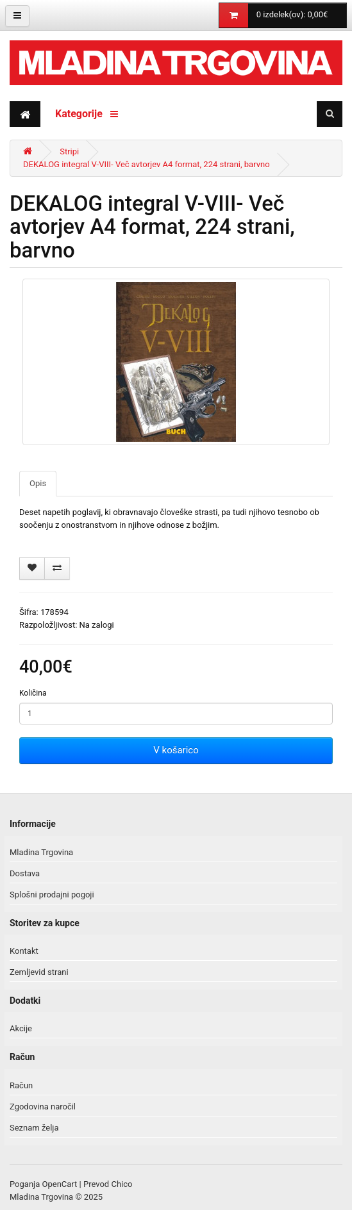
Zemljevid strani (39, 972)
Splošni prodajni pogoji (52, 894)
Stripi (69, 151)
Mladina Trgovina (41, 852)
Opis (37, 483)
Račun (21, 1085)
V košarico (175, 750)
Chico (121, 1184)
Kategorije (86, 114)
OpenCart (60, 1184)
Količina (32, 693)
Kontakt (24, 951)
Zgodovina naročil (43, 1106)
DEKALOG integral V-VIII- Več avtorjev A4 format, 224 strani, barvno (146, 164)
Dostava (25, 873)
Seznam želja (34, 1127)
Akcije (21, 1028)
